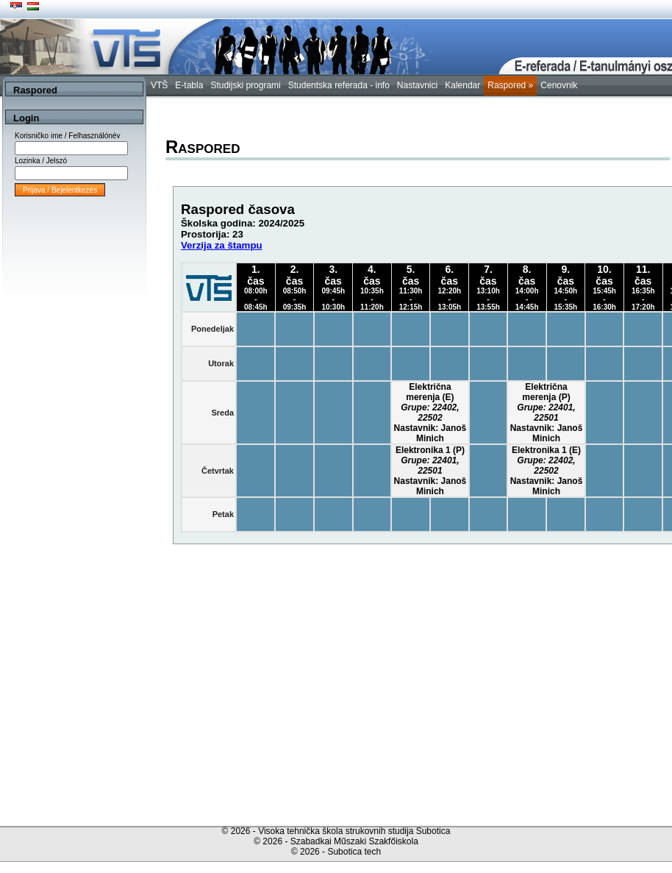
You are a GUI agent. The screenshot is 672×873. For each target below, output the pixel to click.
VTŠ (159, 85)
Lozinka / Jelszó (41, 161)
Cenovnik (558, 85)
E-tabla (189, 85)
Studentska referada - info (339, 85)
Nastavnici (417, 85)
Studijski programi (245, 85)
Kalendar (462, 85)
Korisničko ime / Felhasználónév (67, 136)
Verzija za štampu (221, 245)
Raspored (510, 85)
